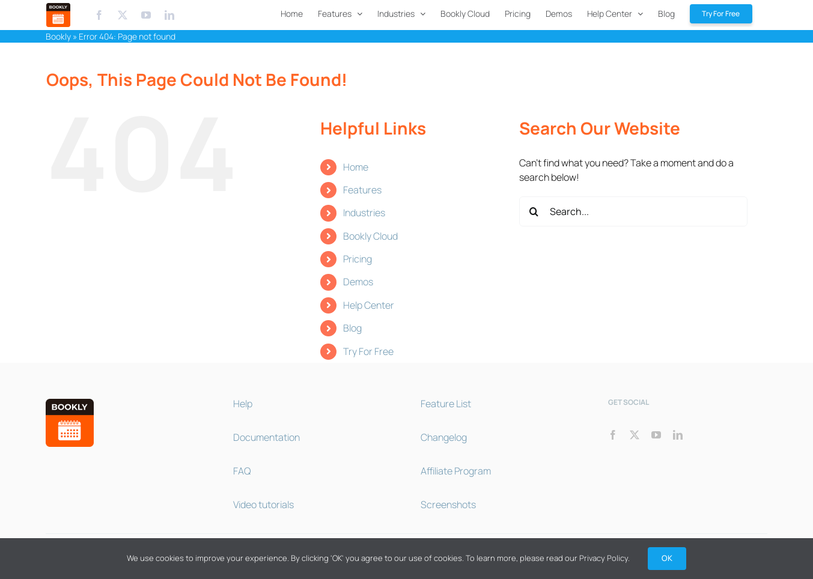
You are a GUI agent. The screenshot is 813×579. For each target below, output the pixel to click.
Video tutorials (263, 504)
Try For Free (368, 351)
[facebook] (613, 435)
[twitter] (634, 435)
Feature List (446, 403)
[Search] (534, 211)
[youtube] (656, 435)
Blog (352, 328)
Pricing (357, 258)
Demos (358, 281)
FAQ (242, 470)
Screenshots (448, 504)
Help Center (368, 305)
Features (362, 189)
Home (355, 167)
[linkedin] (678, 435)
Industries (364, 212)
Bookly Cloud (370, 236)
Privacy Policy (603, 558)
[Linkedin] (169, 15)
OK (667, 558)
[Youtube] (147, 15)
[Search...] (633, 211)
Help (242, 403)
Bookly (58, 36)
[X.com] (122, 15)
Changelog (444, 437)
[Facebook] (99, 15)
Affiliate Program (456, 470)
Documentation (266, 437)
